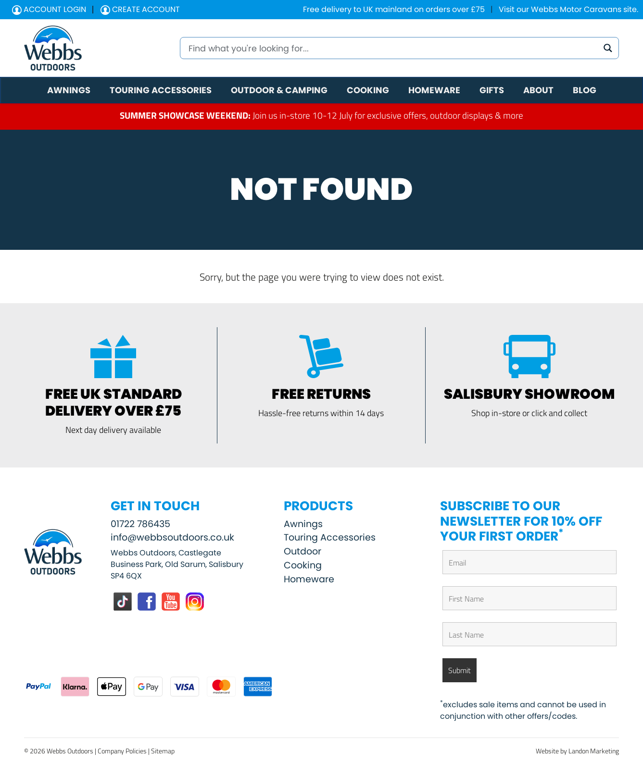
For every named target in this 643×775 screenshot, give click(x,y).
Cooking (303, 565)
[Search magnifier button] (608, 48)
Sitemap (163, 750)
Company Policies (122, 750)
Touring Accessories (330, 537)
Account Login (49, 9)
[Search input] (392, 48)
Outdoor (302, 551)
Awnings (303, 523)
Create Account (140, 9)
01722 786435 (140, 523)
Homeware (309, 579)
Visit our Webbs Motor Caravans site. (568, 9)
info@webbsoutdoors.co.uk (172, 537)
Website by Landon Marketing (577, 750)
